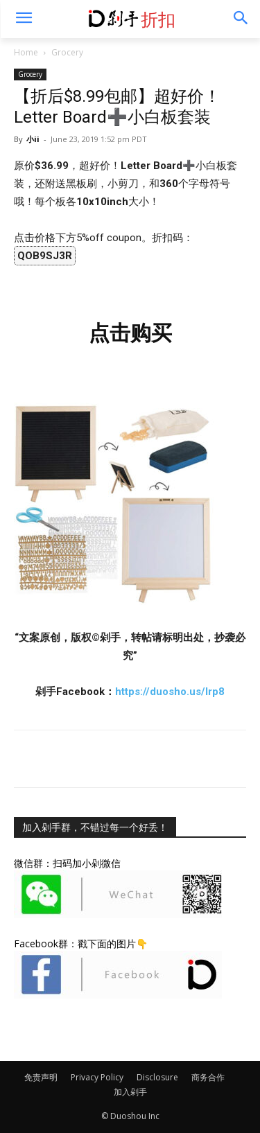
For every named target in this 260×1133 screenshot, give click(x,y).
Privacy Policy (97, 1077)
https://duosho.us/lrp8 (170, 691)
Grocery (67, 52)
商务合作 (208, 1077)
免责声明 (41, 1077)
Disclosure (157, 1077)
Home (26, 52)
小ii (33, 139)
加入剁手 (130, 1092)
